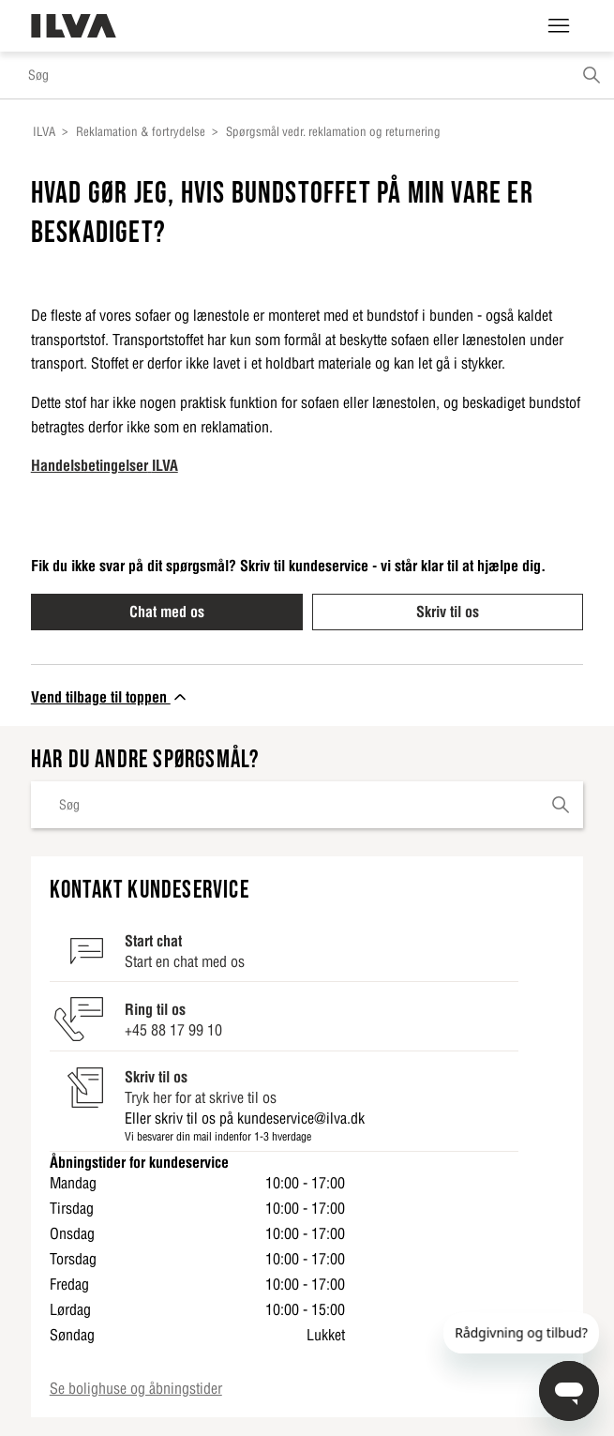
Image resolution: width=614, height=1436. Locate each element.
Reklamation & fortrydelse (140, 132)
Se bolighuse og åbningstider (136, 1388)
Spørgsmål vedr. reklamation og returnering (333, 132)
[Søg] (307, 75)
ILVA (44, 132)
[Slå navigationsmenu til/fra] (558, 26)
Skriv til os (447, 611)
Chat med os (166, 611)
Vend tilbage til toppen (110, 697)
